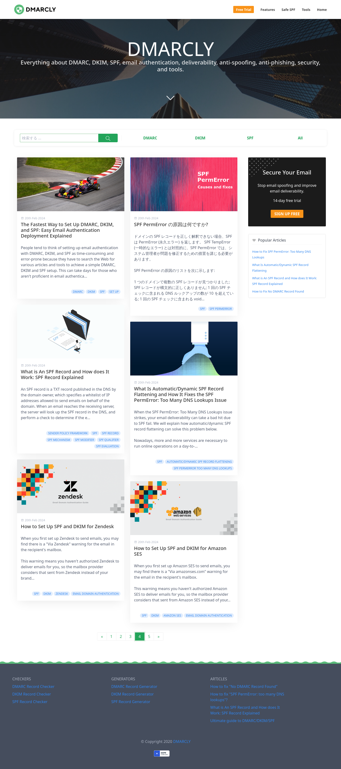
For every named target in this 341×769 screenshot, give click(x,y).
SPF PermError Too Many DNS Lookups (203, 468)
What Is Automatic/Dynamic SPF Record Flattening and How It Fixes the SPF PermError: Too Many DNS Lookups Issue (180, 394)
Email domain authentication (96, 594)
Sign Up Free (287, 213)
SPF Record (110, 433)
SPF (250, 138)
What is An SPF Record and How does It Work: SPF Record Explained (65, 374)
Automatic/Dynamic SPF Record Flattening (199, 462)
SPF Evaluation (107, 446)
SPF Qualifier (109, 440)
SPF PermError (221, 309)
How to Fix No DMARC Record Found (278, 291)
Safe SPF (288, 9)
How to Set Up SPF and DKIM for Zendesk (67, 526)
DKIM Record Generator (132, 694)
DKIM (200, 138)
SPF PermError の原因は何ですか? (171, 224)
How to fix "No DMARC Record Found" (244, 686)
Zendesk (62, 594)
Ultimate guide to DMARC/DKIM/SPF (242, 720)
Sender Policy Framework (68, 433)
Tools (306, 9)
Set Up (114, 292)
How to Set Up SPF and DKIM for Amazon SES (180, 551)
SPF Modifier (84, 440)
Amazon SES (172, 615)
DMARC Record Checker (33, 686)
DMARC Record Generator (134, 686)
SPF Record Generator (130, 701)
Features (267, 9)
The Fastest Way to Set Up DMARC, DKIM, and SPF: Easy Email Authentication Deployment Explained (67, 230)
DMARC (150, 138)
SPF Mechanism (59, 440)
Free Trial (243, 9)
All (300, 138)
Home (322, 9)
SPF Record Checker (29, 701)
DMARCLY (181, 741)
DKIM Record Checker (31, 694)
